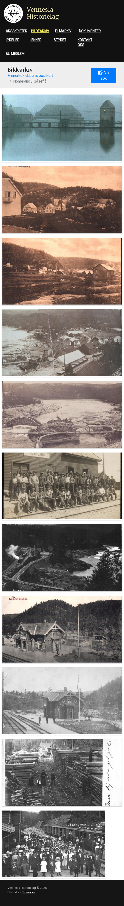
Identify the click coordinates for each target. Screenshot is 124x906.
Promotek (28, 892)
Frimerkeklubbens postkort (30, 75)
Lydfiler (12, 40)
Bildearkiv (40, 31)
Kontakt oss (85, 42)
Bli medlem (15, 54)
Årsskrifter (16, 31)
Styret (60, 40)
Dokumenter (90, 31)
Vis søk (103, 75)
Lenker (35, 40)
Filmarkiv (63, 31)
